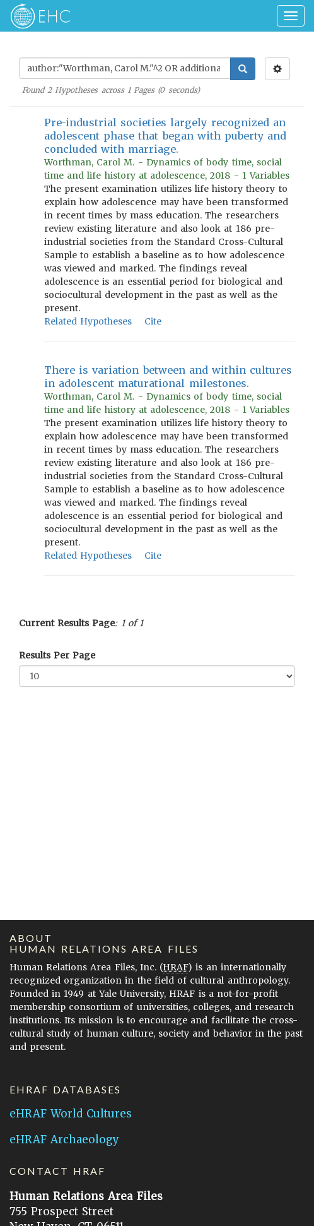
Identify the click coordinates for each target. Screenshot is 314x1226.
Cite (152, 321)
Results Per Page (57, 655)
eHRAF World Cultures (70, 1114)
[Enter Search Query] (125, 68)
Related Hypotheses (88, 321)
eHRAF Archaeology (64, 1139)
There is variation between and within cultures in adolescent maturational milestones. (168, 377)
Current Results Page (67, 623)
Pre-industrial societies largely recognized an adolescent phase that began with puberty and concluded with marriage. (165, 135)
